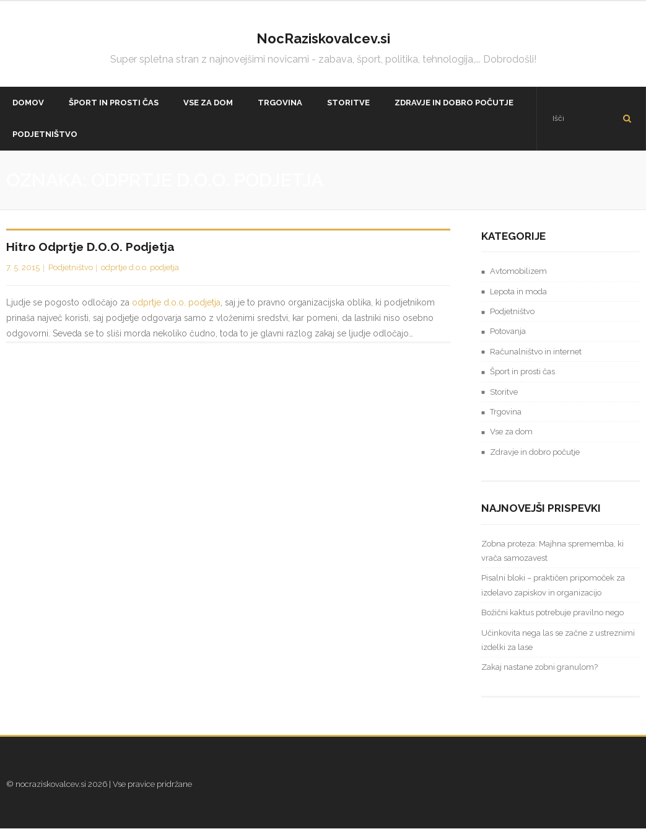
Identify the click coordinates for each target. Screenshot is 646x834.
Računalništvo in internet (536, 356)
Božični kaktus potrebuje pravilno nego (552, 618)
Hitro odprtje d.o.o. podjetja (90, 251)
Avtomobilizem (518, 276)
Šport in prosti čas (522, 377)
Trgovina (506, 416)
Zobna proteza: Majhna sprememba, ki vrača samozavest (552, 556)
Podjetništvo (70, 272)
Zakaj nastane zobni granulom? (539, 672)
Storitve (504, 397)
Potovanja (508, 336)
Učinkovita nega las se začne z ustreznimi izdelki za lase (558, 645)
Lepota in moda (518, 296)
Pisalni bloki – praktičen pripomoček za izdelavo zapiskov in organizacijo (553, 590)
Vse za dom (511, 437)
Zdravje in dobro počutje (535, 457)
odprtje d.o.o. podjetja (140, 272)
